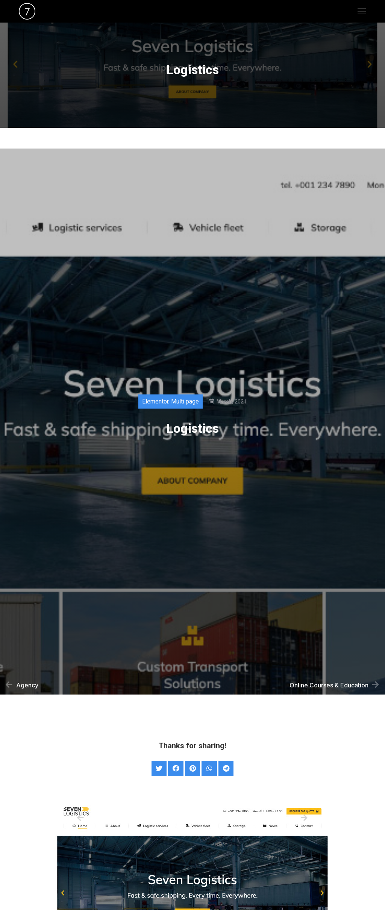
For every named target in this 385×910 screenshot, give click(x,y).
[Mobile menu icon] (361, 11)
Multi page (185, 403)
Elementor (155, 403)
